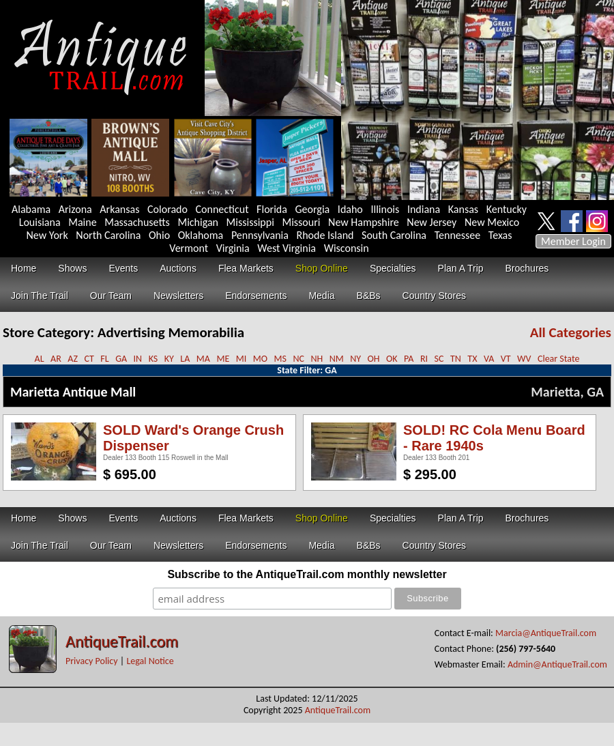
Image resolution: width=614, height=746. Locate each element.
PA (408, 358)
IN (138, 358)
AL (39, 358)
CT (88, 358)
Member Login (573, 241)
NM (337, 358)
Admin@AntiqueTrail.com (557, 664)
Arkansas (119, 209)
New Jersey (431, 222)
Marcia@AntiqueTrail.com (545, 633)
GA (121, 358)
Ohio (159, 235)
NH (316, 358)
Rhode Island (325, 235)
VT (506, 358)
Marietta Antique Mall (73, 392)
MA (203, 358)
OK (392, 358)
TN (455, 358)
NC (298, 358)
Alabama (31, 209)
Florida (272, 209)
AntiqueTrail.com (121, 641)
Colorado (167, 209)
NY (355, 358)
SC (439, 358)
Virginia (233, 248)
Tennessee (458, 235)
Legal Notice (149, 661)
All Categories (570, 332)
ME (222, 358)
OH (374, 358)
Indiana (423, 209)
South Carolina (394, 235)
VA (489, 358)
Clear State (558, 358)
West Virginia (286, 248)
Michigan (197, 222)
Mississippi (250, 222)
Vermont (188, 248)
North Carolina (108, 235)
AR (55, 358)
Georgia (312, 209)
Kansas (463, 209)
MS (280, 358)
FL (104, 358)
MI (241, 358)
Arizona (75, 209)
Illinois (384, 209)
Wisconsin (346, 248)
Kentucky (506, 209)
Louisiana (40, 222)
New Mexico (492, 222)
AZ (73, 358)
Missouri (301, 222)
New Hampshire (363, 222)
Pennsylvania (260, 235)
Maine (82, 222)
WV (524, 358)
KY (169, 358)
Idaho (350, 209)
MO (260, 358)
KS (153, 358)
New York (47, 235)
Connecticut (222, 209)
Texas (500, 235)
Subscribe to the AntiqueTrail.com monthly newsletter (306, 574)
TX (472, 358)
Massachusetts (137, 222)
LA (185, 358)
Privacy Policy (91, 661)
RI (424, 358)
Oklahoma (201, 235)
